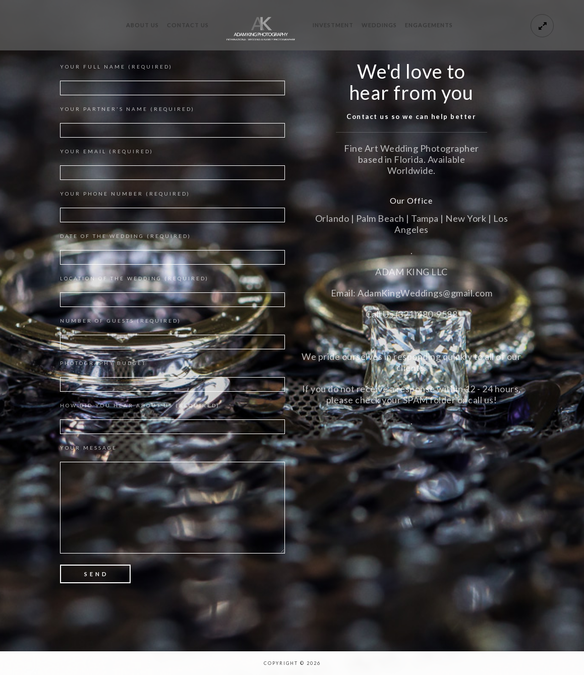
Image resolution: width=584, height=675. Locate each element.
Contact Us (188, 25)
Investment (333, 25)
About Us (142, 25)
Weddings (379, 25)
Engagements (429, 25)
